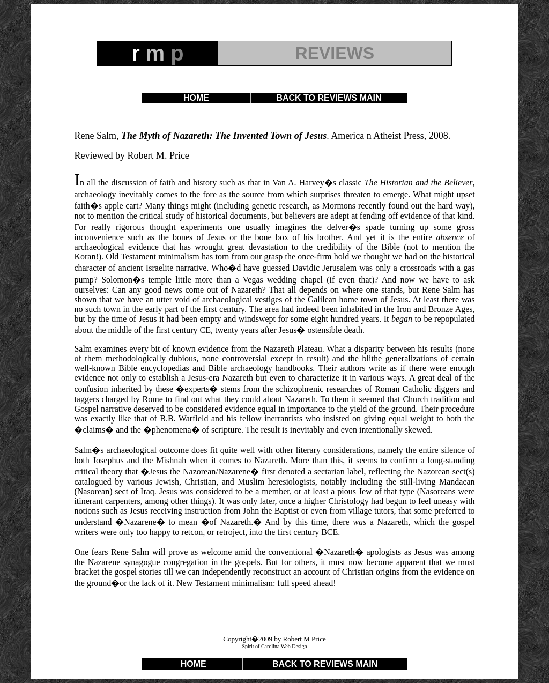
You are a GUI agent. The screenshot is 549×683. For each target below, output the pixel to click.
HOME (196, 97)
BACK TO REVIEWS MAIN (328, 97)
